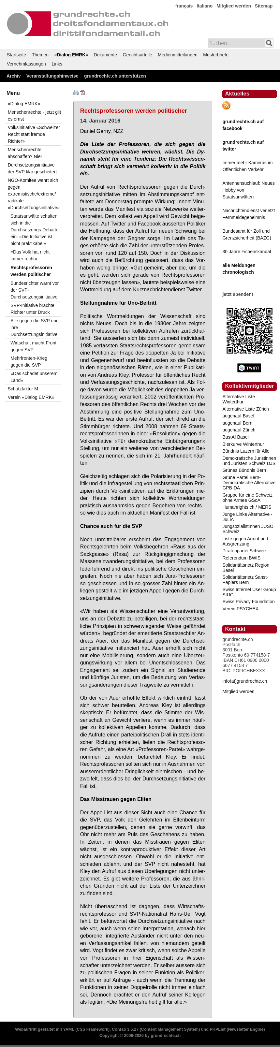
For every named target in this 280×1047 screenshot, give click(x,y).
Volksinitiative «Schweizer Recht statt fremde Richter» (34, 134)
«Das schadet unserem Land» (33, 377)
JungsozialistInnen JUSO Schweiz (247, 529)
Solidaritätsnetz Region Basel (245, 567)
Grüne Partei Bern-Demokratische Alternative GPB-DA (248, 482)
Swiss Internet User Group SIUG (249, 592)
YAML (68, 1029)
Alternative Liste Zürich (245, 409)
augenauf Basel (238, 415)
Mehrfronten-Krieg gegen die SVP (28, 362)
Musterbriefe (215, 54)
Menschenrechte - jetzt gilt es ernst (34, 115)
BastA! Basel (235, 437)
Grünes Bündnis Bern (244, 470)
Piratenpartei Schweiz (244, 550)
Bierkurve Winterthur (243, 444)
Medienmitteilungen (177, 54)
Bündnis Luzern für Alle (245, 451)
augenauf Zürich (238, 429)
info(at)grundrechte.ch (244, 681)
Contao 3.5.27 (125, 1029)
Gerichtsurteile (137, 54)
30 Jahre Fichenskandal (246, 251)
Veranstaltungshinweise (52, 76)
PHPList (217, 1029)
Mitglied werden (233, 5)
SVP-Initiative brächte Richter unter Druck (32, 309)
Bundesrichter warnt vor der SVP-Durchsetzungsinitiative (34, 290)
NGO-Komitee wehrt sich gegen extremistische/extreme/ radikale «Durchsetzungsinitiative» (34, 194)
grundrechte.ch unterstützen (115, 76)
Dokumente (105, 54)
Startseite (16, 54)
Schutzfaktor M (23, 388)
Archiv (14, 76)
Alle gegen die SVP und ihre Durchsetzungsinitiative (34, 327)
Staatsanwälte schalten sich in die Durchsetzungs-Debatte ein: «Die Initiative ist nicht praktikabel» (34, 229)
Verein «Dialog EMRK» (31, 397)
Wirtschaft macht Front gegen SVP (33, 346)
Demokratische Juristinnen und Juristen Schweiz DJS (249, 461)
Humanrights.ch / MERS (246, 507)
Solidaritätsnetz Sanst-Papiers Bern (245, 579)
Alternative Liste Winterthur (238, 399)
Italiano (205, 5)
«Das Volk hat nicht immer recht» (30, 255)
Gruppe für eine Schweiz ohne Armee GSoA (247, 497)
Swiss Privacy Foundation (248, 601)
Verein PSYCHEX (240, 608)
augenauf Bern (237, 423)
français (184, 5)
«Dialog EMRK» (71, 54)
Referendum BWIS (241, 557)
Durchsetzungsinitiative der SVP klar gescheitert (32, 168)
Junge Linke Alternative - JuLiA (247, 517)
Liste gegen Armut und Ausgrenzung (245, 541)
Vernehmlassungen (26, 63)
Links (57, 63)
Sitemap (264, 5)
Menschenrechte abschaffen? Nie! (25, 153)
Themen (40, 54)
